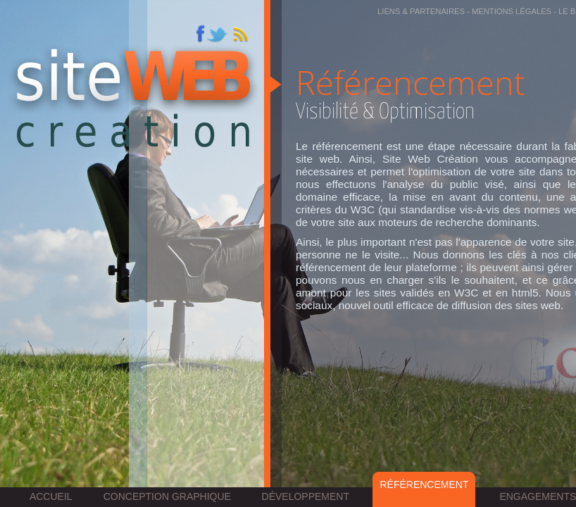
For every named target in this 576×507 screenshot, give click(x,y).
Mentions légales (511, 11)
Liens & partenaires (421, 11)
